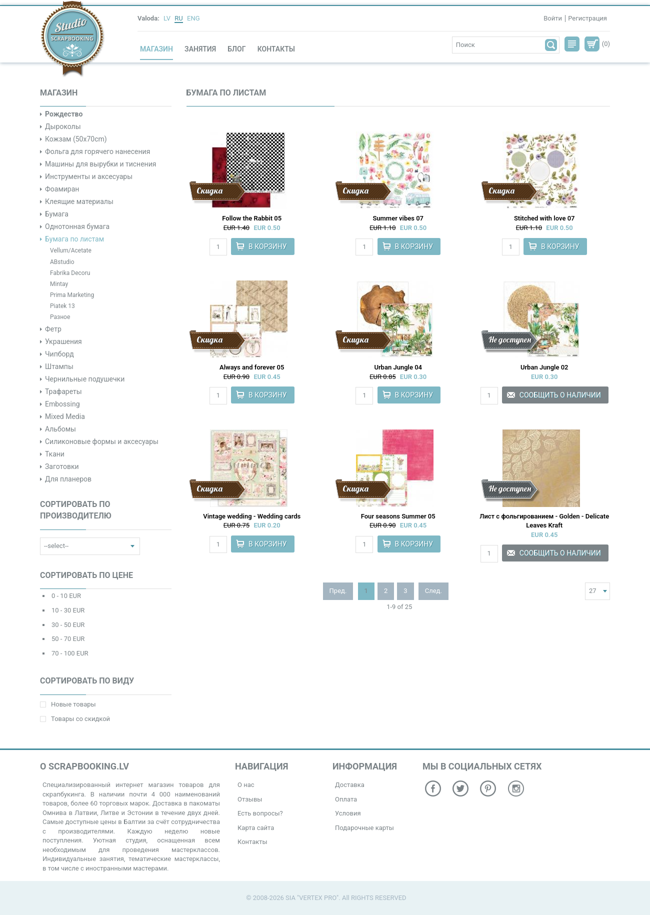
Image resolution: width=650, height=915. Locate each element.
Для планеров (68, 479)
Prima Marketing (72, 295)
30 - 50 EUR (68, 624)
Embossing (62, 404)
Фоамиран (62, 189)
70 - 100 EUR (70, 653)
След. (433, 590)
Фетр (53, 329)
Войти (553, 18)
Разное (60, 317)
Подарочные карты (364, 828)
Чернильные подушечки (84, 379)
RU (178, 18)
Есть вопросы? (260, 813)
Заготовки (62, 466)
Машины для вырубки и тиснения (100, 164)
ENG (193, 18)
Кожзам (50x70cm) (76, 139)
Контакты (276, 49)
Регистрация (587, 18)
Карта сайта (256, 828)
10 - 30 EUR (68, 610)
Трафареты (63, 392)
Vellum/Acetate (71, 250)
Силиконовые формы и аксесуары (101, 442)
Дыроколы (63, 126)
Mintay (59, 284)
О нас (246, 784)
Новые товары (68, 704)
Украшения (63, 342)
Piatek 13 (62, 306)
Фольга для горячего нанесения (97, 152)
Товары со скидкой (75, 718)
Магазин (156, 49)
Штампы (59, 366)
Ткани (54, 454)
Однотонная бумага (77, 226)
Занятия (200, 49)
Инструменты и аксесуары (88, 176)
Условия (348, 813)
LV (167, 18)
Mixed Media (65, 416)
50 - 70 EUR (68, 638)
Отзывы (250, 799)
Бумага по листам (74, 239)
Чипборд (59, 354)
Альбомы (60, 429)
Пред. (338, 590)
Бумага (56, 214)
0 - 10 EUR (66, 596)
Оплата (346, 799)
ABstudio (62, 262)
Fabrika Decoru (70, 273)
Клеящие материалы (79, 202)
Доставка (349, 784)
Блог (237, 49)
